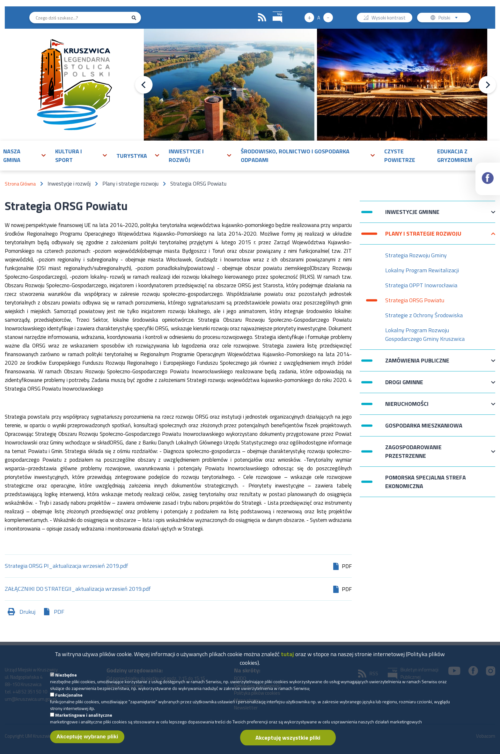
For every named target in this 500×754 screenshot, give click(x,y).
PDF (59, 611)
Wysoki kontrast (388, 18)
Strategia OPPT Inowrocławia (421, 285)
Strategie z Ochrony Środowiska (424, 315)
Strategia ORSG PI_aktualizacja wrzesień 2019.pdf (66, 566)
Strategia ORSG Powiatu (414, 300)
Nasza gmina (11, 155)
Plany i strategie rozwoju (423, 236)
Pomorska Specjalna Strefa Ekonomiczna (425, 481)
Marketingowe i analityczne (83, 718)
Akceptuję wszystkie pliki (287, 740)
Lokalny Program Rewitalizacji (422, 270)
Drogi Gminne (404, 385)
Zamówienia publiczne (417, 363)
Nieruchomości (407, 406)
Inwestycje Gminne (412, 215)
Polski (449, 18)
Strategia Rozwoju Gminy (416, 255)
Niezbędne (66, 678)
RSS (262, 17)
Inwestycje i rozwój (186, 155)
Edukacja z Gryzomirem (454, 155)
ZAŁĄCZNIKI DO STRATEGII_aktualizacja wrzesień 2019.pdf (78, 589)
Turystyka (131, 155)
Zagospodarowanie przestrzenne (413, 451)
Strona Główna (20, 183)
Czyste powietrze (399, 155)
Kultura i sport (68, 155)
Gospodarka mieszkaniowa (423, 425)
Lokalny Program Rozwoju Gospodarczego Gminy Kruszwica (425, 334)
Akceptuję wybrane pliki (87, 740)
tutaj (287, 657)
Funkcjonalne (69, 698)
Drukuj (27, 611)
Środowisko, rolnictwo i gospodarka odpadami (295, 155)
